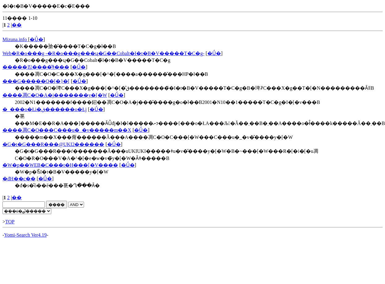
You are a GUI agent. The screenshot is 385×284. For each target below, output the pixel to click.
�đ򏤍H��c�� (19, 178)
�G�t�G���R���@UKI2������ (53, 144)
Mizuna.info (15, 39)
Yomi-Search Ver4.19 (25, 235)
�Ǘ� (36, 39)
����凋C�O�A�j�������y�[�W (54, 95)
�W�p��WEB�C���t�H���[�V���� (60, 165)
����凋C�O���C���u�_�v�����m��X (66, 130)
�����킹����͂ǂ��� (35, 67)
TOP (10, 221)
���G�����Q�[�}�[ (36, 81)
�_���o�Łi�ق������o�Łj (44, 109)
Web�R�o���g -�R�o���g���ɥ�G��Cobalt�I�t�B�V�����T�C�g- (103, 53)
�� (17, 25)
